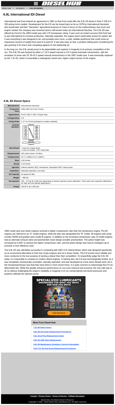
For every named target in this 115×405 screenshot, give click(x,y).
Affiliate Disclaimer (76, 396)
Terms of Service (59, 396)
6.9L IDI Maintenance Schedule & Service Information (56, 344)
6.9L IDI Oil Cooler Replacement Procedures (52, 332)
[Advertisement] (59, 79)
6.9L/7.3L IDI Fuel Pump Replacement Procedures (55, 348)
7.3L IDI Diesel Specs (43, 327)
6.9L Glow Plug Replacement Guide (49, 336)
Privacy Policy (45, 396)
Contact (33, 396)
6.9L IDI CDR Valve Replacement (47, 340)
